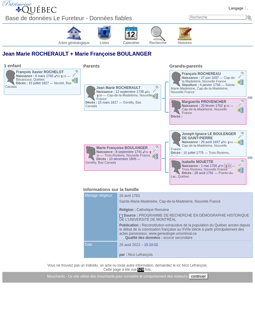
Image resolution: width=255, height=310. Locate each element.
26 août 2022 (129, 245)
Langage (236, 8)
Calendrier (131, 43)
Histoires (185, 43)
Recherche (158, 43)
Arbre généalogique (74, 43)
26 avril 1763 (129, 196)
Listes (104, 43)
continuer (198, 276)
